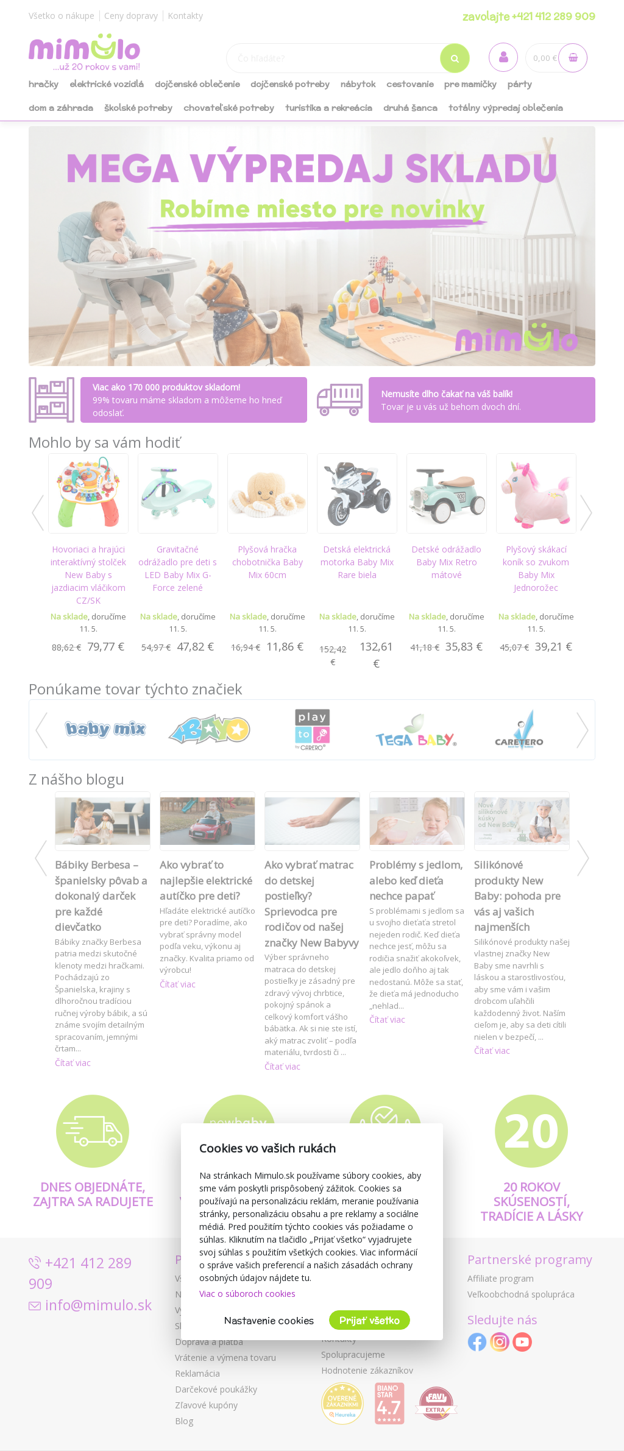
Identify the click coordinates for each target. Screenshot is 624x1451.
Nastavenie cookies (269, 1320)
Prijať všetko (369, 1320)
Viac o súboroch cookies (247, 1293)
